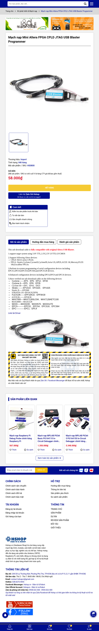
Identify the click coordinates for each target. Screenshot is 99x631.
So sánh (28, 450)
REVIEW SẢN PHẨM (60, 520)
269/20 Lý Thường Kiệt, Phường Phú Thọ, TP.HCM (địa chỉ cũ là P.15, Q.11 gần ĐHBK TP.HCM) (49, 574)
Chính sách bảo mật (15, 497)
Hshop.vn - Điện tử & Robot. (34, 585)
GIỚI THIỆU (56, 527)
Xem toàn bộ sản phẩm (49, 458)
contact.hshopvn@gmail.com (22, 579)
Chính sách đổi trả (14, 493)
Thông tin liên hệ (58, 489)
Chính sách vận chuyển (16, 486)
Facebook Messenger (56, 380)
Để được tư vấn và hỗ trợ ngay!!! (28, 195)
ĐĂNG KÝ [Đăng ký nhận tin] (41, 470)
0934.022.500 (46, 590)
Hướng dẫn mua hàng (60, 486)
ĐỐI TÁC (54, 524)
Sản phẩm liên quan (23, 399)
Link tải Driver (14, 313)
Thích (13, 450)
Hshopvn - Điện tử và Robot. (34, 587)
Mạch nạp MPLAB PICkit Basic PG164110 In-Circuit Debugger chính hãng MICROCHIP (49, 438)
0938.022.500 (34, 590)
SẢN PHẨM (56, 513)
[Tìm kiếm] (85, 3)
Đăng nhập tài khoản (15, 513)
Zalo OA (44, 380)
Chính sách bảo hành (15, 489)
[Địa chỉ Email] (27, 470)
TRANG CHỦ (56, 509)
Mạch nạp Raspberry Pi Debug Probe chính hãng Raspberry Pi (21, 438)
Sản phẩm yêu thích (60, 493)
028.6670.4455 (18, 582)
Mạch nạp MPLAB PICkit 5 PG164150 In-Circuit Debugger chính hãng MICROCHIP (77, 438)
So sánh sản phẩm (59, 497)
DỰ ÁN (54, 516)
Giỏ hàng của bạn (13, 516)
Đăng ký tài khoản (14, 509)
